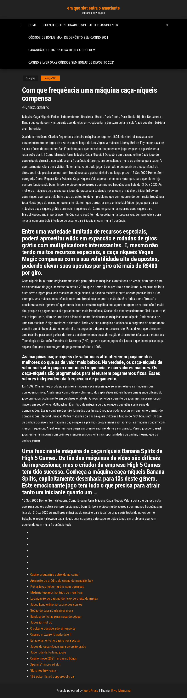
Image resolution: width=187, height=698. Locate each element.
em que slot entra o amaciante (93, 8)
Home (32, 25)
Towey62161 (50, 78)
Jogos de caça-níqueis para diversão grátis (58, 646)
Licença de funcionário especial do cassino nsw (80, 25)
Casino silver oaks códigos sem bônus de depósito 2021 (71, 62)
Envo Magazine (121, 691)
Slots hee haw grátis (43, 670)
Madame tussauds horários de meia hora (56, 592)
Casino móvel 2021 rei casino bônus (53, 658)
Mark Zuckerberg (37, 107)
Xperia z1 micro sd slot (45, 664)
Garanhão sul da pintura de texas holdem (61, 50)
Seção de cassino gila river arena (51, 611)
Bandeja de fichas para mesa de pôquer (56, 617)
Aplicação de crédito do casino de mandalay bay (61, 581)
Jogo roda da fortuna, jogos (48, 652)
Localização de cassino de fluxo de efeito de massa (64, 598)
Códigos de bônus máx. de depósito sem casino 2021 (68, 38)
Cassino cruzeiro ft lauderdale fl (50, 634)
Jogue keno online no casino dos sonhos (56, 604)
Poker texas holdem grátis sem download (57, 587)
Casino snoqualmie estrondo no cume (54, 575)
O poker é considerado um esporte (52, 628)
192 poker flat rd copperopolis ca (52, 676)
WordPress (91, 691)
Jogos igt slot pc (41, 622)
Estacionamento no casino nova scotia (55, 640)
